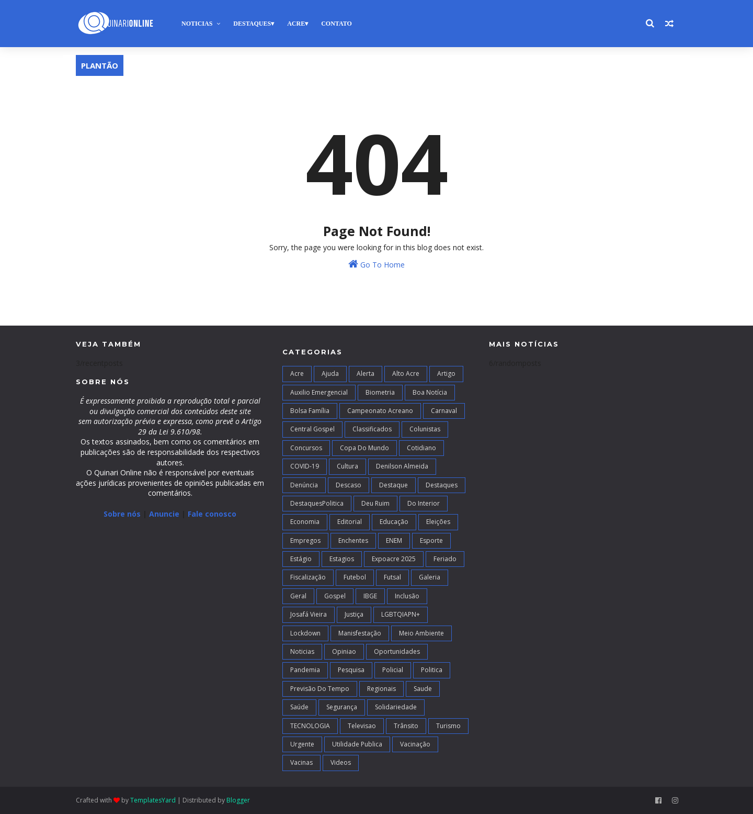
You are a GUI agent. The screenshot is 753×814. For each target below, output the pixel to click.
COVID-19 (304, 466)
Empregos (305, 540)
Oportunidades (397, 651)
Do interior (423, 503)
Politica (431, 669)
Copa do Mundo (364, 447)
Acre (296, 23)
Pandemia (305, 669)
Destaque (393, 485)
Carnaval (444, 410)
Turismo (448, 725)
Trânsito (406, 725)
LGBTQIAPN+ (400, 614)
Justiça (354, 614)
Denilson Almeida (402, 466)
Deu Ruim (375, 503)
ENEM (394, 540)
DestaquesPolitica (317, 503)
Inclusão (407, 596)
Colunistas (424, 429)
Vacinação (415, 744)
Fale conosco (212, 514)
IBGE (370, 596)
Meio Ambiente (421, 633)
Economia (305, 521)
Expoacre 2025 (394, 558)
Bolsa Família (309, 410)
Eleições (438, 521)
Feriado (445, 558)
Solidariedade (396, 707)
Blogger (238, 800)
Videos (340, 762)
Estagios (341, 558)
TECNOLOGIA (310, 725)
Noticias (196, 23)
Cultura (347, 466)
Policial (392, 669)
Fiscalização (308, 577)
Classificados (372, 429)
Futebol (355, 577)
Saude (423, 688)
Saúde (299, 707)
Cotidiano (421, 447)
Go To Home (376, 264)
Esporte (431, 540)
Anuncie (165, 514)
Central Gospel (312, 429)
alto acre (405, 373)
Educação (394, 521)
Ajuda (330, 373)
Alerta (365, 373)
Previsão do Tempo (319, 688)
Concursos (306, 447)
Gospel (335, 596)
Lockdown (305, 633)
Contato (336, 23)
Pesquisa (351, 669)
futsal (392, 577)
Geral (298, 596)
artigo (446, 373)
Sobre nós (122, 514)
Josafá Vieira (308, 614)
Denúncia (304, 485)
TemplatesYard (153, 800)
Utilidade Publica (357, 744)
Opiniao (344, 651)
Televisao (362, 725)
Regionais (381, 688)
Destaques (252, 23)
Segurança (341, 707)
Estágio (301, 558)
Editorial (349, 521)
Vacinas (301, 762)
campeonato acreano (380, 410)
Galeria (429, 577)
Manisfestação (359, 633)
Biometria (380, 392)
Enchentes (353, 540)
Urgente (302, 744)
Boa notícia (430, 392)
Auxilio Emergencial (319, 392)
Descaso (348, 485)
